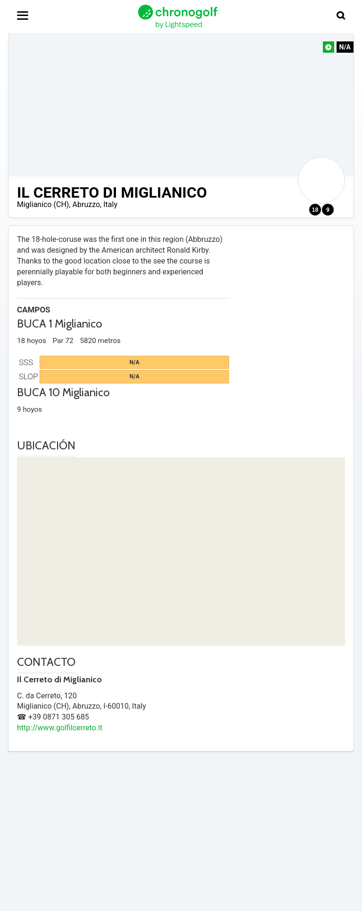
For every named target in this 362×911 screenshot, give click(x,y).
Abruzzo (86, 204)
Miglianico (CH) (43, 204)
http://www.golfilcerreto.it (59, 727)
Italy (110, 204)
